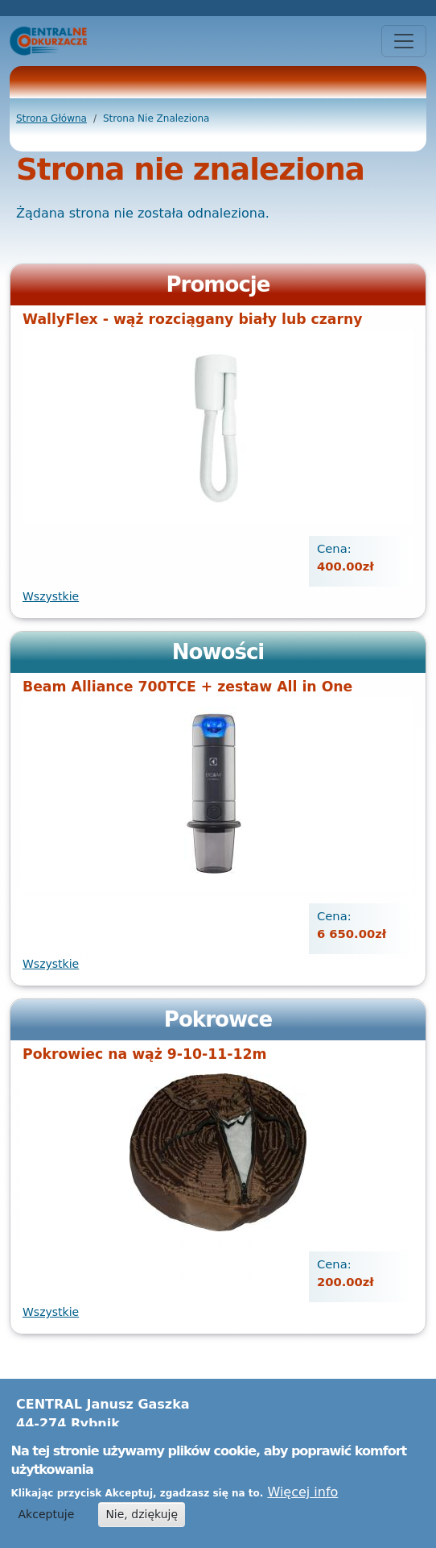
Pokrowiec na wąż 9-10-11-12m (144, 1054)
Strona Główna (51, 118)
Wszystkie (51, 596)
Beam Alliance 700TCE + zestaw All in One (187, 687)
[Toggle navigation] (403, 41)
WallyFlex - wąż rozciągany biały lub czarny (193, 319)
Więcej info (302, 1498)
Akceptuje (47, 1520)
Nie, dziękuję (141, 1520)
